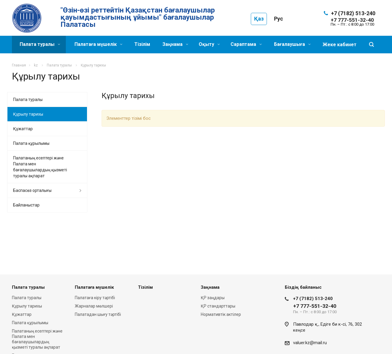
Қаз (259, 18)
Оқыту (209, 44)
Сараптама (246, 44)
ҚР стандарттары (218, 306)
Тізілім (142, 44)
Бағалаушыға (292, 44)
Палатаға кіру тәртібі (95, 297)
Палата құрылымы (31, 143)
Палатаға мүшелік (98, 44)
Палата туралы (40, 44)
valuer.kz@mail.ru (310, 342)
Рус (278, 18)
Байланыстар (26, 205)
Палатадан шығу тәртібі (98, 314)
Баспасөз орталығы (32, 190)
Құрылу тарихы (28, 114)
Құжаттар (23, 128)
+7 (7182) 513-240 (353, 13)
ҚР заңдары (213, 297)
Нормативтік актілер (221, 314)
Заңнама (175, 44)
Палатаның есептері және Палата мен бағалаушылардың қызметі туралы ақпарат (40, 167)
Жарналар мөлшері (94, 306)
